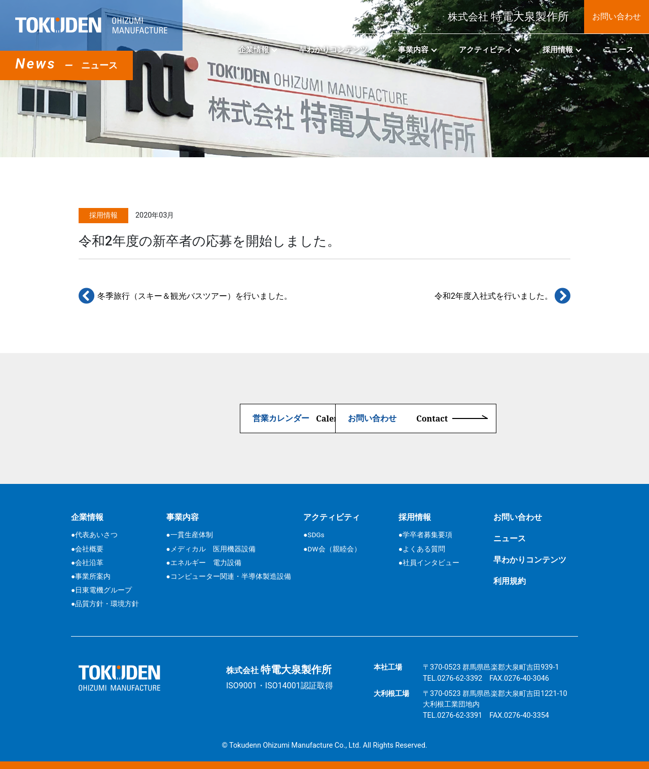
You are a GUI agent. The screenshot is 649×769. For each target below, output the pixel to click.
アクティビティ (485, 49)
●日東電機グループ (101, 590)
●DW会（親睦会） (331, 549)
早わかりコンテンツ (333, 49)
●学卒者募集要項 (425, 535)
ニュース (618, 49)
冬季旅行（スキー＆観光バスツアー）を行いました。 (185, 296)
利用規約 (509, 581)
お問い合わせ (616, 16)
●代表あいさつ (94, 535)
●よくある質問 (422, 549)
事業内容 (413, 49)
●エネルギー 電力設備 (203, 562)
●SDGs (313, 535)
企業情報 (253, 49)
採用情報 (558, 49)
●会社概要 (87, 549)
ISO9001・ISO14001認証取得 (279, 685)
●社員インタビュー (429, 562)
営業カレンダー (209, 418)
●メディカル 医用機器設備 (211, 549)
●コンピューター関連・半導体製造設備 (228, 576)
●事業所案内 (91, 576)
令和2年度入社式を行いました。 (502, 296)
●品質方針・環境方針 (105, 604)
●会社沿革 (87, 562)
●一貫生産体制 (189, 535)
